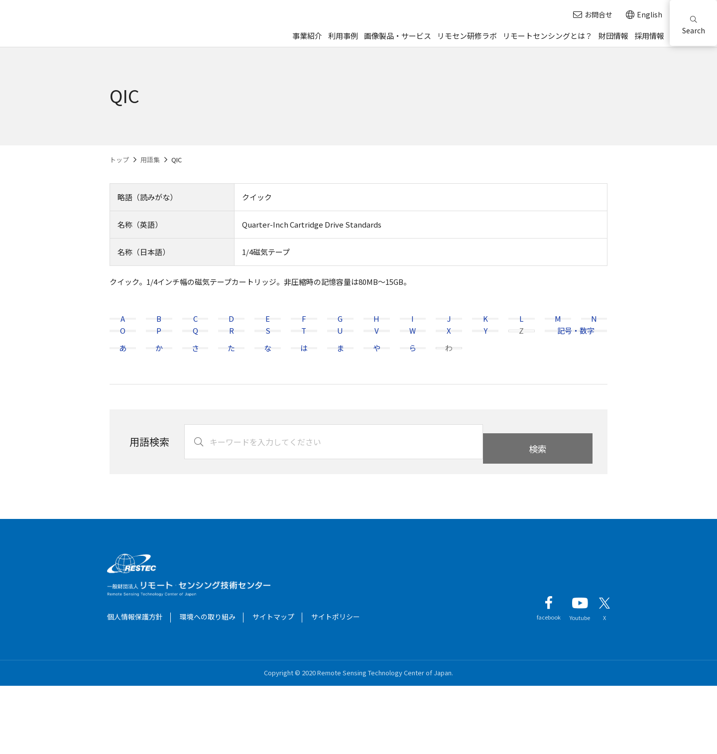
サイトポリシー (335, 685)
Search (693, 25)
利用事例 (343, 35)
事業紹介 (307, 35)
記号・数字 (576, 365)
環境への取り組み (208, 685)
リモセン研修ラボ (467, 35)
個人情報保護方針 (135, 685)
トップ (119, 159)
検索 (538, 510)
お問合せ (592, 14)
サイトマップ (273, 685)
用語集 (150, 159)
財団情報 (613, 35)
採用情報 (649, 35)
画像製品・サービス (397, 35)
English (644, 14)
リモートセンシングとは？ (548, 35)
